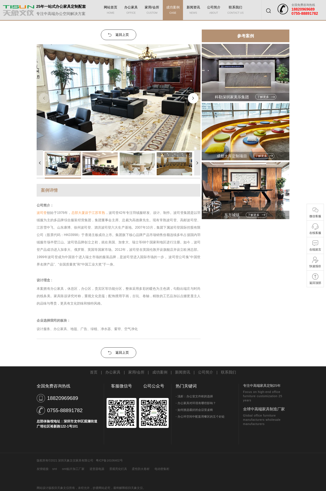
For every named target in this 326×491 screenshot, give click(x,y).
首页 (94, 372)
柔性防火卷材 (141, 469)
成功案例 (173, 10)
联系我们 (235, 10)
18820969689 (62, 398)
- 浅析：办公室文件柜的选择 (194, 396)
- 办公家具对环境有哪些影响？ (196, 403)
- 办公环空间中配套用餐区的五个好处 (200, 416)
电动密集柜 (162, 469)
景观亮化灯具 (118, 469)
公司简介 (213, 10)
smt (54, 469)
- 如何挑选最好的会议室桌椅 (194, 409)
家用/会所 (152, 10)
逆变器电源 (97, 469)
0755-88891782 (65, 410)
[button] (193, 98)
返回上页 (122, 34)
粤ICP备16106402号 (109, 460)
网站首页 (110, 10)
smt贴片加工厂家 (73, 469)
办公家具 (131, 10)
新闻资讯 (193, 10)
